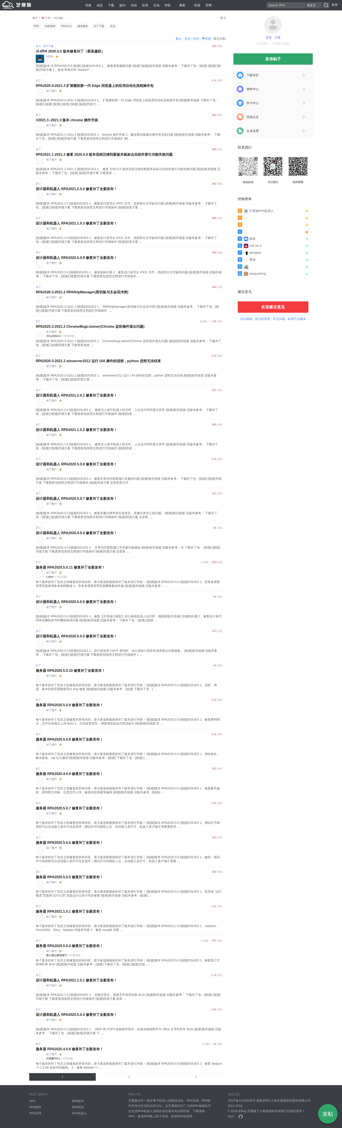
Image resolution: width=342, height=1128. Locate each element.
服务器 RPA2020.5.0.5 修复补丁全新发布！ (69, 877)
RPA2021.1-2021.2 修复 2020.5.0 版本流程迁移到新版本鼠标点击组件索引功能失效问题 (104, 154)
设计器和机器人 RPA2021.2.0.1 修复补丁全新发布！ (76, 395)
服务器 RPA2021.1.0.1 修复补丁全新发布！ (69, 911)
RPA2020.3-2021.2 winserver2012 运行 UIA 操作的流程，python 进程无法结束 (98, 361)
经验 (88, 5)
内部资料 (50, 26)
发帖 (327, 1114)
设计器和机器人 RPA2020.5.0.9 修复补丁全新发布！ (76, 258)
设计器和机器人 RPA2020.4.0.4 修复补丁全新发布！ (76, 533)
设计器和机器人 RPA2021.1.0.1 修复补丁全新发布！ (76, 980)
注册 (277, 37)
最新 (180, 5)
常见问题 (279, 319)
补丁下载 (99, 26)
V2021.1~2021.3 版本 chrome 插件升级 (67, 120)
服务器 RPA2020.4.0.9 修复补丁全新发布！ (69, 774)
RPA (36, 26)
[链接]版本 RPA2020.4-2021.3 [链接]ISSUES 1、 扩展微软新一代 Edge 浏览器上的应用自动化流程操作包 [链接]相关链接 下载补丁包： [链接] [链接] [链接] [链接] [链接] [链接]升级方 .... (127, 102)
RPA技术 (78, 1101)
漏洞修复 (82, 26)
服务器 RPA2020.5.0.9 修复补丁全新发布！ (69, 705)
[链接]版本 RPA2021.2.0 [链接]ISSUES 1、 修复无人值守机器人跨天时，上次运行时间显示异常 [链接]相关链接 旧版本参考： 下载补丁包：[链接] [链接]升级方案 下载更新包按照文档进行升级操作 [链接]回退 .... (127, 411)
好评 (196, 38)
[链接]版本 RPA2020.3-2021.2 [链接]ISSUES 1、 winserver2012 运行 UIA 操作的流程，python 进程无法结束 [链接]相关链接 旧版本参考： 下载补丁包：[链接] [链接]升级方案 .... (126, 377)
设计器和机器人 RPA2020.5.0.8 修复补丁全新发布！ (76, 464)
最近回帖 (220, 38)
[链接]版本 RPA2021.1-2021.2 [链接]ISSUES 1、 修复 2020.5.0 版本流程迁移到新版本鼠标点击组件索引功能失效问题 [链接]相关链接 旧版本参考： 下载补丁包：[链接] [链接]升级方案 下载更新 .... (128, 171)
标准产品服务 (297, 319)
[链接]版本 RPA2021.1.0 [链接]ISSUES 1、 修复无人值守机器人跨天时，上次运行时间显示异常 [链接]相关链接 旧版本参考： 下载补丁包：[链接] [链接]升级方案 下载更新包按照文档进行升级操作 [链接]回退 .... (127, 446)
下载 (111, 5)
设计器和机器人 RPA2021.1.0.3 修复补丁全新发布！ (76, 223)
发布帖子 (273, 59)
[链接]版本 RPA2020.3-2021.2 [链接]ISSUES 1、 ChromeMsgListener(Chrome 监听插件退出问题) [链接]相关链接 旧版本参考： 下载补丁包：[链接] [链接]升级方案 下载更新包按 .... (128, 343)
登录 (335, 5)
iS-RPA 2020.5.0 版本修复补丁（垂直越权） (70, 51)
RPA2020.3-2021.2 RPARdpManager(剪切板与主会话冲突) (82, 292)
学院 (167, 5)
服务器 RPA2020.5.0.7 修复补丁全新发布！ (69, 808)
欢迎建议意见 (273, 307)
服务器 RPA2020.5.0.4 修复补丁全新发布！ (69, 946)
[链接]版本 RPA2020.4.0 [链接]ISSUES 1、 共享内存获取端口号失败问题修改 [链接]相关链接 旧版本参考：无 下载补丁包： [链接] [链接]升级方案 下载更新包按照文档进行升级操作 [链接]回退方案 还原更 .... (128, 549)
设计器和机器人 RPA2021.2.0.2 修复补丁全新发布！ (76, 189)
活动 (134, 5)
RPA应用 (35, 1113)
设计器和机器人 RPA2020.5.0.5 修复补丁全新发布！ (76, 636)
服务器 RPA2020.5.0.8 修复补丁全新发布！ (69, 739)
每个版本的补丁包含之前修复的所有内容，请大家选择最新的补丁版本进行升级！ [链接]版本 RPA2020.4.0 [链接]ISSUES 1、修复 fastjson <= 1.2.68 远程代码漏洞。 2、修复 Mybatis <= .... (129, 1065)
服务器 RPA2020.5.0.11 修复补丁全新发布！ (70, 567)
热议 (188, 38)
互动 (156, 5)
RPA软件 (35, 1107)
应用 (145, 5)
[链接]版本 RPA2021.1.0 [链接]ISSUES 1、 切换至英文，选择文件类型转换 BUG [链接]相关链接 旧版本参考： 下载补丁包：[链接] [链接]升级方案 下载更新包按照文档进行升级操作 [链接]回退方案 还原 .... (128, 996)
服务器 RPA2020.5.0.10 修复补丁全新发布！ (70, 670)
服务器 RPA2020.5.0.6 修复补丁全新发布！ (69, 842)
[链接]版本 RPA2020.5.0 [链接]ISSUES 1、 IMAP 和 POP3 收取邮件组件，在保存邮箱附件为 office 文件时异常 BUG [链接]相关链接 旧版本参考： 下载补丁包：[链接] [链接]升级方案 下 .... (128, 1031)
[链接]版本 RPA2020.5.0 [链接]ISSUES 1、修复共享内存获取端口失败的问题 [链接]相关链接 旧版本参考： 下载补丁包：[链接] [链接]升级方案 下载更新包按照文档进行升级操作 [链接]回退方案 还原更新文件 (129, 480)
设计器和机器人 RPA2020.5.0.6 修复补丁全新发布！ (76, 602)
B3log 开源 (245, 1111)
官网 (208, 5)
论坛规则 (246, 319)
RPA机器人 (79, 1113)
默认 (179, 38)
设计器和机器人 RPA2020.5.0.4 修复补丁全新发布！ (76, 1015)
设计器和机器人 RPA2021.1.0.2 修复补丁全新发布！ (76, 430)
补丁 (38, 46)
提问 (122, 5)
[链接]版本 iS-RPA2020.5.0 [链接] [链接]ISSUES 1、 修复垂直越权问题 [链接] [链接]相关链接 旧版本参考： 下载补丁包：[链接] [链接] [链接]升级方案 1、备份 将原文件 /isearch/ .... (128, 67)
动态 (100, 5)
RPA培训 (78, 1107)
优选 (195, 5)
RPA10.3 (66, 26)
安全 (112, 26)
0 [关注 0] (223, 18)
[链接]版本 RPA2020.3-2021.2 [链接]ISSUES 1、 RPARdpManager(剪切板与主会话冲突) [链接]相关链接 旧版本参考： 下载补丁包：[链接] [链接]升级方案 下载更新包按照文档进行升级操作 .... (127, 308)
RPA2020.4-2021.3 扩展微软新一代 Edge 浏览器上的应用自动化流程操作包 (95, 86)
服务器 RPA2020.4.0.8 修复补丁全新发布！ (69, 1049)
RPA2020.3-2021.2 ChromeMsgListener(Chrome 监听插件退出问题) (90, 326)
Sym (231, 1116)
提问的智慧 (262, 319)
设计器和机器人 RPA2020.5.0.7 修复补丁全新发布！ (76, 498)
